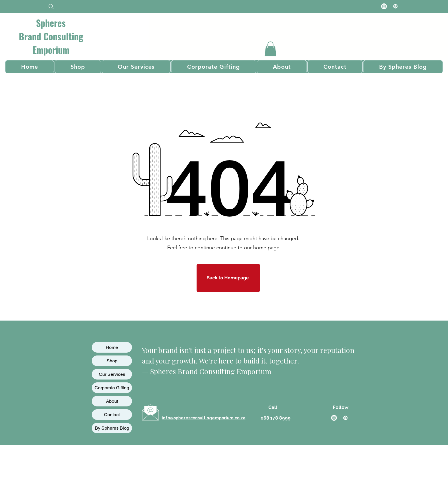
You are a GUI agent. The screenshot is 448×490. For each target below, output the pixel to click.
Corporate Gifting (112, 387)
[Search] (51, 6)
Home (112, 347)
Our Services (112, 374)
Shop (112, 360)
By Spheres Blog (112, 428)
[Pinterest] (395, 6)
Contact (112, 414)
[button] (270, 49)
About (112, 401)
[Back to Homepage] (228, 278)
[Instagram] (384, 6)
